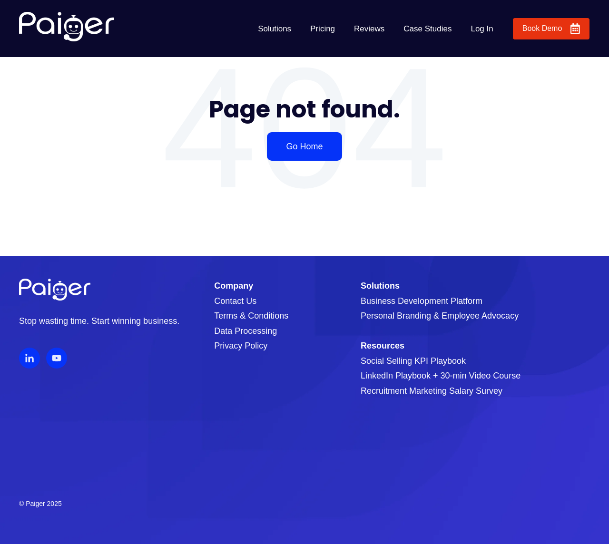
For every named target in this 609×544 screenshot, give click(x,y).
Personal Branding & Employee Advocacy (440, 316)
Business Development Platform (421, 301)
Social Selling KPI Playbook (413, 361)
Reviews (369, 28)
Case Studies (427, 28)
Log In (482, 28)
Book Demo (551, 28)
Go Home (304, 146)
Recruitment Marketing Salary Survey (431, 391)
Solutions (274, 28)
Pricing (322, 28)
